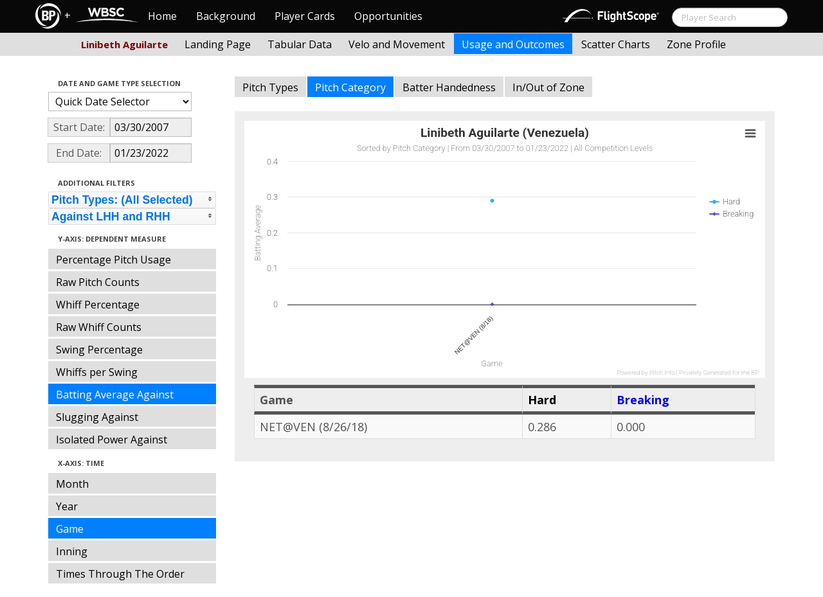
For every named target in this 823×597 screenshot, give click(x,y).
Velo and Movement (396, 44)
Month (72, 484)
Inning (71, 551)
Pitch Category (350, 87)
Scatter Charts (615, 44)
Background (225, 16)
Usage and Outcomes (513, 44)
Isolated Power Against (111, 439)
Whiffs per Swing (97, 372)
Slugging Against (97, 417)
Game (70, 529)
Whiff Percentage (98, 305)
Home (162, 16)
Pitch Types (270, 87)
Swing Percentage (99, 350)
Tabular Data (299, 44)
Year (67, 506)
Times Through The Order (120, 574)
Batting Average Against (115, 395)
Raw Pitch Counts (98, 282)
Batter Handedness (449, 87)
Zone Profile (696, 44)
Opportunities (388, 16)
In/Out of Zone (548, 87)
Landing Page (218, 44)
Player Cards (305, 16)
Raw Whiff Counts (98, 327)
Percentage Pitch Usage (113, 260)
